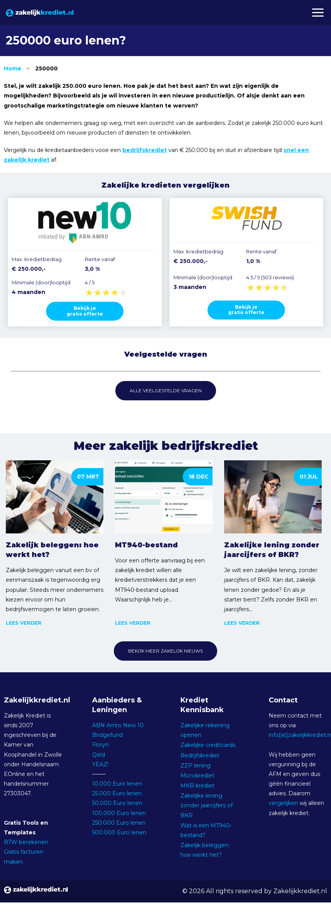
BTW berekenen (26, 842)
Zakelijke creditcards (207, 745)
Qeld (98, 754)
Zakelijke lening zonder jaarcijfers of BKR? (271, 550)
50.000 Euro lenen (117, 803)
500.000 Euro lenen (119, 832)
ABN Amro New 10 (118, 725)
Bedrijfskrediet (200, 755)
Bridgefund (107, 734)
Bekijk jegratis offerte (85, 310)
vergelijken (283, 803)
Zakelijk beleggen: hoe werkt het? (52, 550)
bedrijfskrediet (144, 150)
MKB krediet (197, 785)
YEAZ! (100, 764)
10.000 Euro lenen (117, 783)
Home (12, 68)
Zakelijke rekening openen (205, 730)
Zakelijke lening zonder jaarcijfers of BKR (206, 805)
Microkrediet (197, 775)
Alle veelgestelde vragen (166, 390)
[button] (317, 12)
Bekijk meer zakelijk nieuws (165, 651)
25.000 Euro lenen (117, 793)
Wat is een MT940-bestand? (206, 830)
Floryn (100, 744)
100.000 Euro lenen (119, 813)
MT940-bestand (146, 545)
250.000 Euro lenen (119, 822)
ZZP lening (195, 765)
